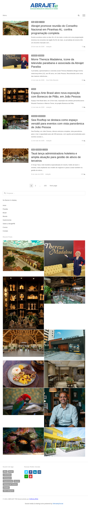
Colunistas (34, 55)
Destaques (41, 55)
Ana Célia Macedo (52, 80)
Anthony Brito (33, 499)
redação (49, 46)
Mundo (5, 216)
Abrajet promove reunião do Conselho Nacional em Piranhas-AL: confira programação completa (54, 29)
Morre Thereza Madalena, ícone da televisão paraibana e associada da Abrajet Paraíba (57, 63)
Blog (33, 22)
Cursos (5, 227)
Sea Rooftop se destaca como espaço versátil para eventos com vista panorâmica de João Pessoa (57, 123)
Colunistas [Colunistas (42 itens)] (7, 475)
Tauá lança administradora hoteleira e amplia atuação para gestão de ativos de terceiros (56, 157)
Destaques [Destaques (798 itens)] (7, 478)
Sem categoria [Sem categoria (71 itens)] (8, 491)
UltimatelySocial (57, 503)
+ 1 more (42, 22)
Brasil (36, 22)
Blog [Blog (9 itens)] (5, 471)
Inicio (4, 205)
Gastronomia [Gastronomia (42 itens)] (8, 481)
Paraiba (34, 89)
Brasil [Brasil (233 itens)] (11, 471)
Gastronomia (41, 116)
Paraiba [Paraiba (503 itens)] (6, 487)
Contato (5, 231)
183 (46, 185)
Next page (53, 186)
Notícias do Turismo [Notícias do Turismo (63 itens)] (10, 484)
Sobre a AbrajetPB (9, 224)
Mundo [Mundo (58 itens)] (16, 481)
